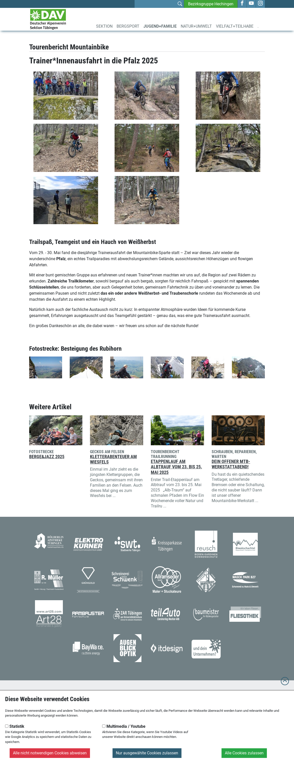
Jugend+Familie (160, 26)
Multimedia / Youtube (123, 726)
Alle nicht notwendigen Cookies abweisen (50, 753)
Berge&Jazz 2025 (46, 456)
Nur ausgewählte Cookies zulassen (147, 753)
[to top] (285, 683)
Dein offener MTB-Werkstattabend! (231, 464)
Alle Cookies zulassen (244, 753)
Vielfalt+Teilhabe (234, 26)
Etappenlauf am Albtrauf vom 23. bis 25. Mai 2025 (176, 467)
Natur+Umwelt (196, 26)
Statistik (14, 726)
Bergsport (128, 26)
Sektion (104, 26)
